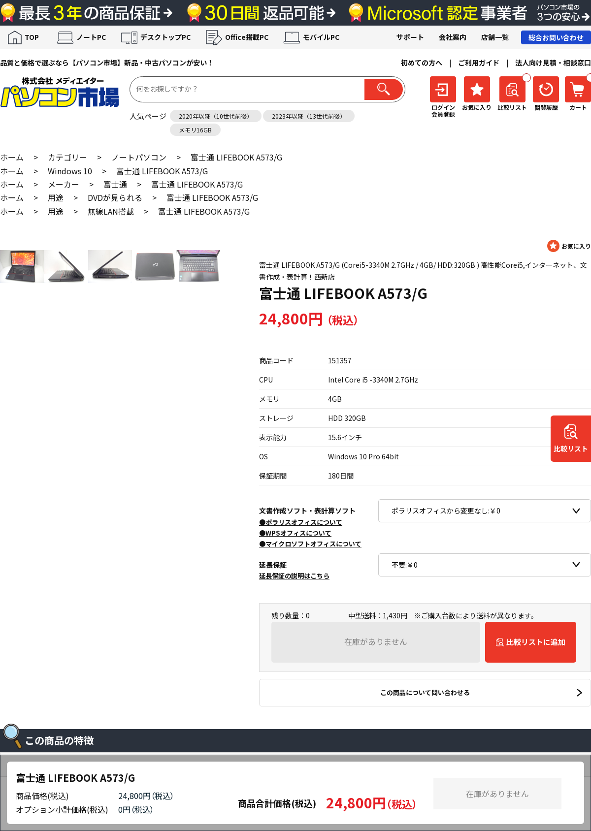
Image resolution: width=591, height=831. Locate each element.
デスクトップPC (165, 37)
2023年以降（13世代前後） (309, 116)
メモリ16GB (195, 130)
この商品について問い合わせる (425, 692)
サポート (410, 37)
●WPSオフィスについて (295, 533)
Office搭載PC (246, 37)
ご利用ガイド (478, 62)
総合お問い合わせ (556, 37)
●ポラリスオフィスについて (300, 522)
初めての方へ (421, 62)
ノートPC (91, 37)
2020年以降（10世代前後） (216, 116)
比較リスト (571, 449)
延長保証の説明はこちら (294, 575)
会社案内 (452, 37)
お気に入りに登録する (569, 246)
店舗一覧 (495, 37)
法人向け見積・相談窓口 (553, 62)
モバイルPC (321, 37)
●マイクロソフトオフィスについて (310, 543)
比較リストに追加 (535, 642)
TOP (32, 37)
